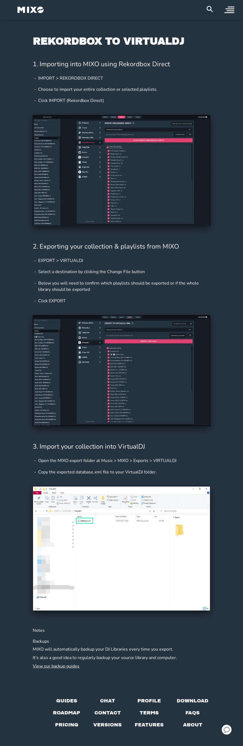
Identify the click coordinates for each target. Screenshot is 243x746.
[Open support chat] (226, 729)
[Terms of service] (149, 713)
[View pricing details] (67, 725)
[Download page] (192, 701)
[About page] (193, 725)
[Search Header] (210, 9)
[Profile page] (149, 701)
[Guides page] (67, 701)
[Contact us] (107, 713)
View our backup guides (56, 666)
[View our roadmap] (67, 713)
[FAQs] (192, 713)
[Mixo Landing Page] (30, 9)
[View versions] (107, 725)
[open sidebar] (229, 9)
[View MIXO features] (149, 725)
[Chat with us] (107, 701)
